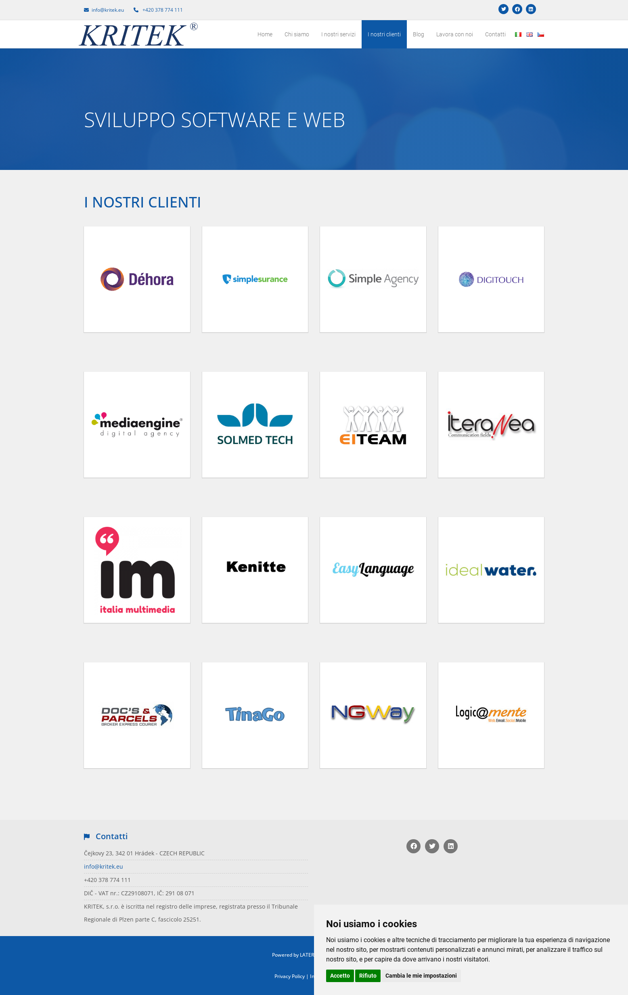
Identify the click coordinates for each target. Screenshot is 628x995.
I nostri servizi (338, 34)
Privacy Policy (289, 976)
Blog (418, 34)
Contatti (495, 34)
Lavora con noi (454, 34)
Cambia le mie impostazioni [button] (421, 975)
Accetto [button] (340, 975)
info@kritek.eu (103, 866)
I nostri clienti (384, 34)
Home (264, 34)
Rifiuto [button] (368, 975)
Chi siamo (297, 34)
